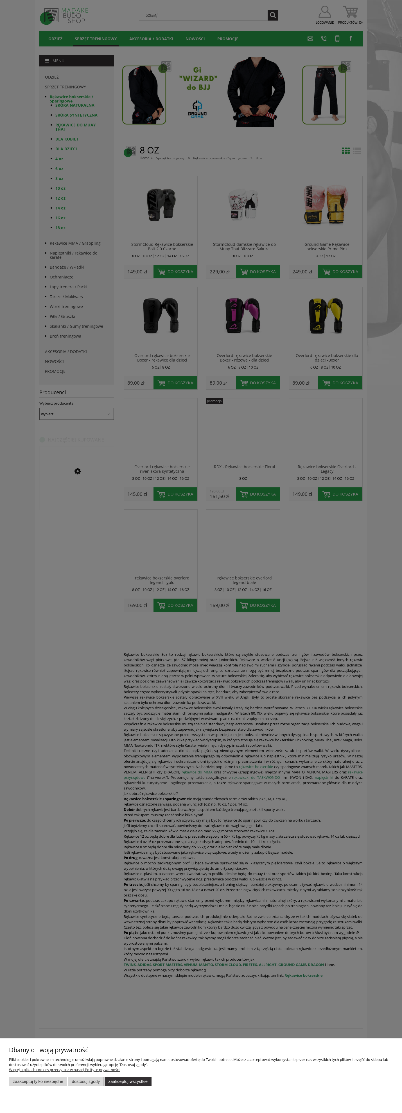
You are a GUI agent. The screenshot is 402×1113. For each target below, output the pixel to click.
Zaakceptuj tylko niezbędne (38, 1081)
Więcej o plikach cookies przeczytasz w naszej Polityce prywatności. (64, 1069)
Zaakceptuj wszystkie (128, 1081)
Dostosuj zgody (86, 1081)
